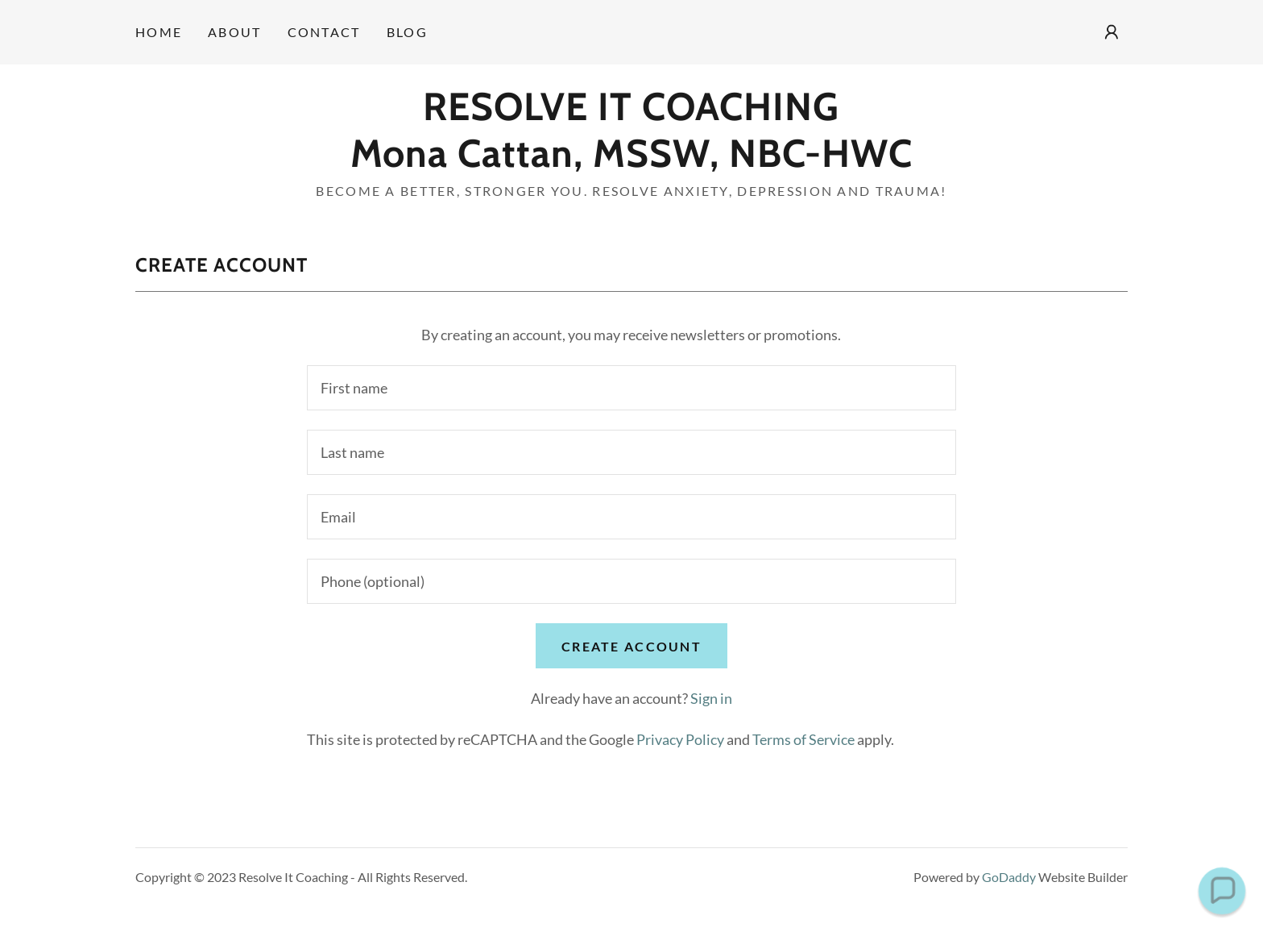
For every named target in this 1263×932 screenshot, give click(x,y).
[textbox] (631, 387)
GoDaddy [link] (1009, 876)
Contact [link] (324, 32)
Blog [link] (407, 32)
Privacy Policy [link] (680, 739)
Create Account (631, 646)
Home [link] (158, 32)
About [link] (234, 32)
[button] (1111, 32)
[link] (631, 161)
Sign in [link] (711, 698)
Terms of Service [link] (803, 739)
